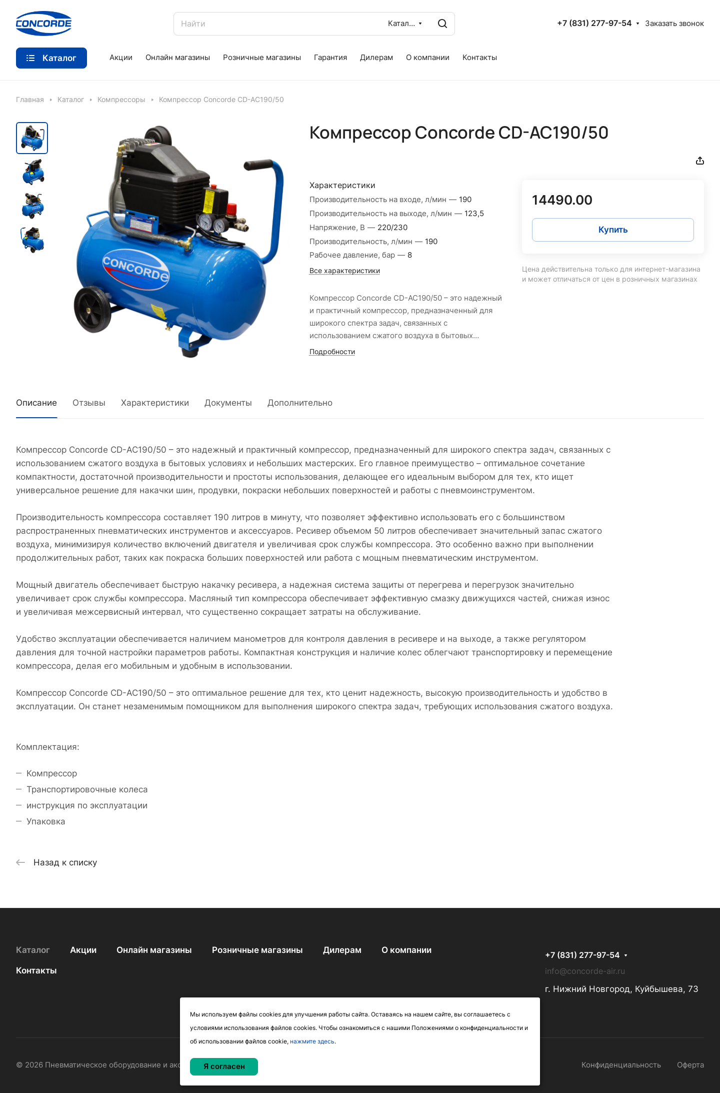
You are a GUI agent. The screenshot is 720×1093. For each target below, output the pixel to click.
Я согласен (224, 1066)
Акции (83, 950)
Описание (36, 403)
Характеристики (155, 403)
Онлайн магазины (154, 950)
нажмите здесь (312, 1041)
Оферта (690, 1064)
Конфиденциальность (621, 1064)
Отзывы (89, 403)
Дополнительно (300, 403)
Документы (228, 403)
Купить (613, 230)
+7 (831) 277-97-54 (594, 23)
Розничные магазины (257, 950)
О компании (407, 950)
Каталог (33, 950)
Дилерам (342, 950)
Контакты (36, 970)
